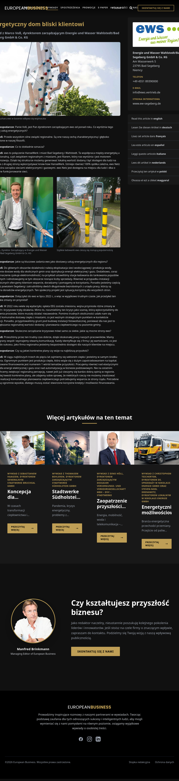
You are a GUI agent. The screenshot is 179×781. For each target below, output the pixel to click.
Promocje (89, 7)
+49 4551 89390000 (145, 81)
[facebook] (80, 739)
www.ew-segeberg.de (147, 103)
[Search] (131, 8)
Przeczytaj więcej (22, 528)
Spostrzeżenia (70, 7)
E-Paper (103, 7)
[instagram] (89, 739)
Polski (118, 7)
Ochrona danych (164, 762)
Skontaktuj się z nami (156, 7)
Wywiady (52, 7)
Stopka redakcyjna (139, 762)
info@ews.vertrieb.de (146, 92)
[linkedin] (98, 739)
